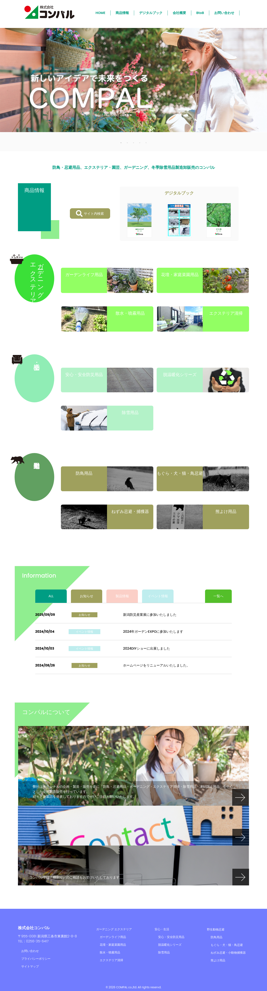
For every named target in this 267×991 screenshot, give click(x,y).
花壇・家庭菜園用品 (113, 945)
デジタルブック (150, 12)
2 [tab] (127, 142)
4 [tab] (140, 142)
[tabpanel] (133, 80)
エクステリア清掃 (111, 960)
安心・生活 (162, 929)
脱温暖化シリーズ (169, 945)
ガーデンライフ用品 (113, 937)
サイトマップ (30, 966)
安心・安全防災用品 (171, 937)
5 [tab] (146, 142)
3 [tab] (133, 142)
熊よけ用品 (218, 960)
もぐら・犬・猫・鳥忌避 (227, 945)
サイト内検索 (90, 213)
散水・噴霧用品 (110, 952)
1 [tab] (121, 142)
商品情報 (122, 12)
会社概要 (179, 12)
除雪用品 (164, 952)
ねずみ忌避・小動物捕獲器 (228, 953)
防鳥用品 (216, 937)
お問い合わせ (224, 12)
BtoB (200, 12)
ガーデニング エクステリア (114, 929)
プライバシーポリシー (35, 959)
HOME (100, 12)
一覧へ (218, 596)
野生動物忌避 (215, 929)
